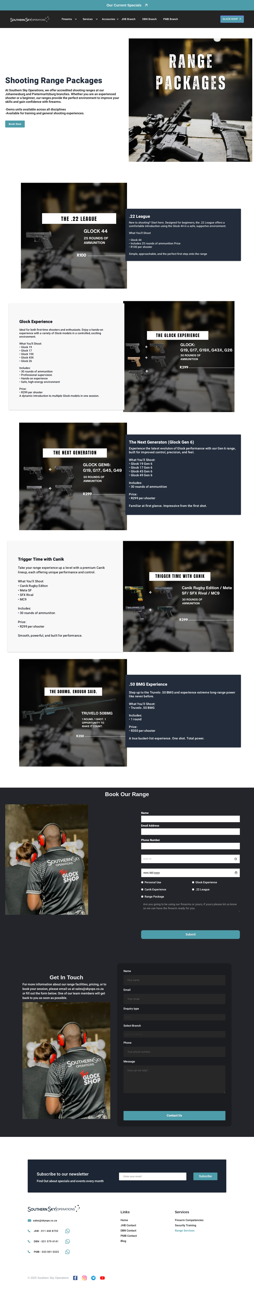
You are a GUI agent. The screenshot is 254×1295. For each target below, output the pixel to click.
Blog (123, 1255)
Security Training (185, 1239)
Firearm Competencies (189, 1234)
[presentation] (167, 922)
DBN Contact (128, 1244)
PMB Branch (170, 19)
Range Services (184, 1244)
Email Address (150, 825)
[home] (29, 19)
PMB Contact (129, 1250)
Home (124, 1234)
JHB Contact (128, 1239)
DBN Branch (149, 19)
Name (145, 813)
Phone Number (150, 840)
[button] (67, 19)
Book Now (15, 124)
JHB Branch (128, 19)
